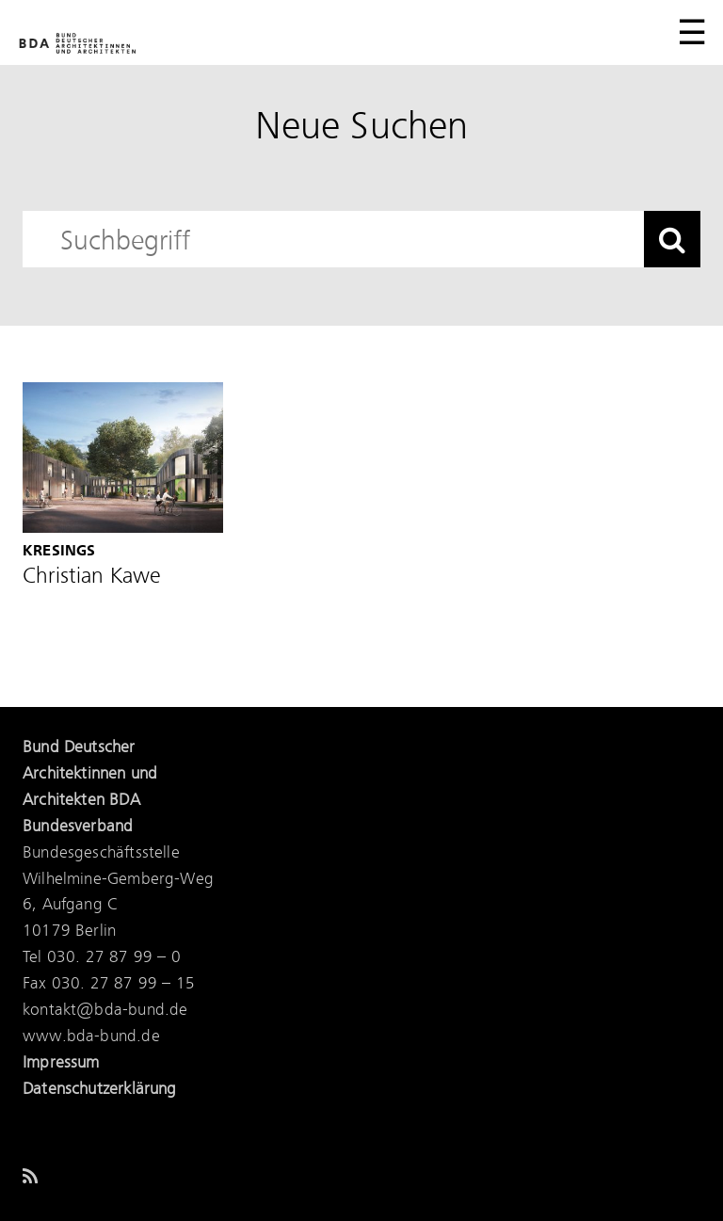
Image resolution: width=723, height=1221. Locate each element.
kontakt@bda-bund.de (105, 1010)
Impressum (61, 1062)
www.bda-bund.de (91, 1036)
